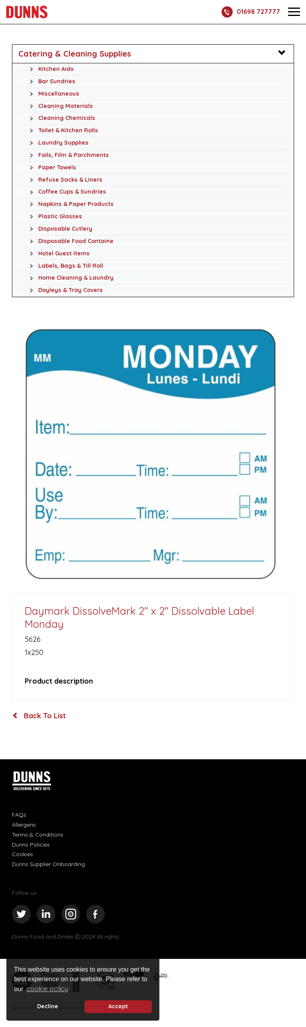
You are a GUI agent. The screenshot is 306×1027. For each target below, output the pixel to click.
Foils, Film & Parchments (67, 155)
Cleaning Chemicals (60, 118)
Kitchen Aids (50, 69)
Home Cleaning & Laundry (70, 278)
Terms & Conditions (37, 834)
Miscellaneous (52, 94)
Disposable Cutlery (59, 229)
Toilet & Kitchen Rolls (62, 131)
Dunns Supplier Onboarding (48, 864)
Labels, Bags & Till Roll (64, 266)
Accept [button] (118, 1006)
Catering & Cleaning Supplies (74, 54)
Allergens (24, 824)
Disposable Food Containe (70, 241)
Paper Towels (51, 168)
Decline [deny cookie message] (47, 1006)
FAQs (19, 814)
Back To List (39, 716)
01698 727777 (251, 12)
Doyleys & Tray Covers (64, 290)
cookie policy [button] (47, 988)
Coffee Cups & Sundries (66, 192)
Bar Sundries (50, 82)
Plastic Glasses (54, 217)
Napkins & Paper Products (70, 204)
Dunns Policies (31, 844)
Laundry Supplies (57, 143)
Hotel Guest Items (58, 254)
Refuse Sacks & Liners (64, 180)
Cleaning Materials (59, 106)
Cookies (22, 854)
